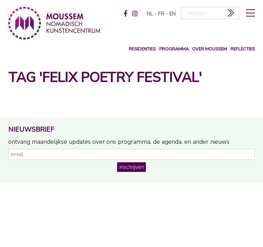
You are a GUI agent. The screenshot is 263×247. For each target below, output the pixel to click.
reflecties (242, 49)
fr (161, 13)
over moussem (209, 49)
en (173, 13)
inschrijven (132, 167)
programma (174, 49)
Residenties (142, 49)
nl (150, 13)
